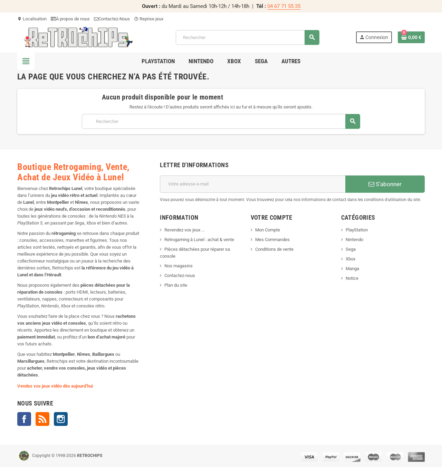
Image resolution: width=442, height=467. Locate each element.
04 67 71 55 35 (283, 6)
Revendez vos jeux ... (184, 229)
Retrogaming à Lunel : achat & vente (199, 239)
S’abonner (385, 184)
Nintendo (354, 239)
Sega (351, 249)
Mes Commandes (272, 239)
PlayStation (357, 229)
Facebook (24, 419)
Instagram (61, 419)
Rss (42, 419)
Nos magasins (178, 265)
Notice (352, 278)
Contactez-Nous (112, 18)
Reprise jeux (148, 18)
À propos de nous (70, 18)
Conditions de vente (274, 249)
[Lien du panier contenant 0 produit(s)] (411, 37)
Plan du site (175, 285)
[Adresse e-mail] (252, 184)
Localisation (32, 18)
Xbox (350, 258)
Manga (352, 268)
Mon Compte (267, 229)
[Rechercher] (247, 37)
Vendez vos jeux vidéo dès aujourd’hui (55, 386)
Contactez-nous (179, 275)
